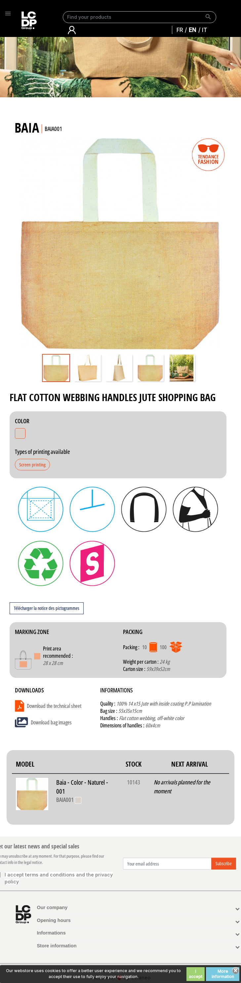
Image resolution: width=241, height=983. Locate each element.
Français (182, 29)
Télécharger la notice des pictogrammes (46, 608)
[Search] (139, 17)
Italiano (206, 29)
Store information (57, 945)
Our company (52, 907)
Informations (51, 932)
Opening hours (54, 920)
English (194, 29)
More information (223, 974)
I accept (195, 974)
